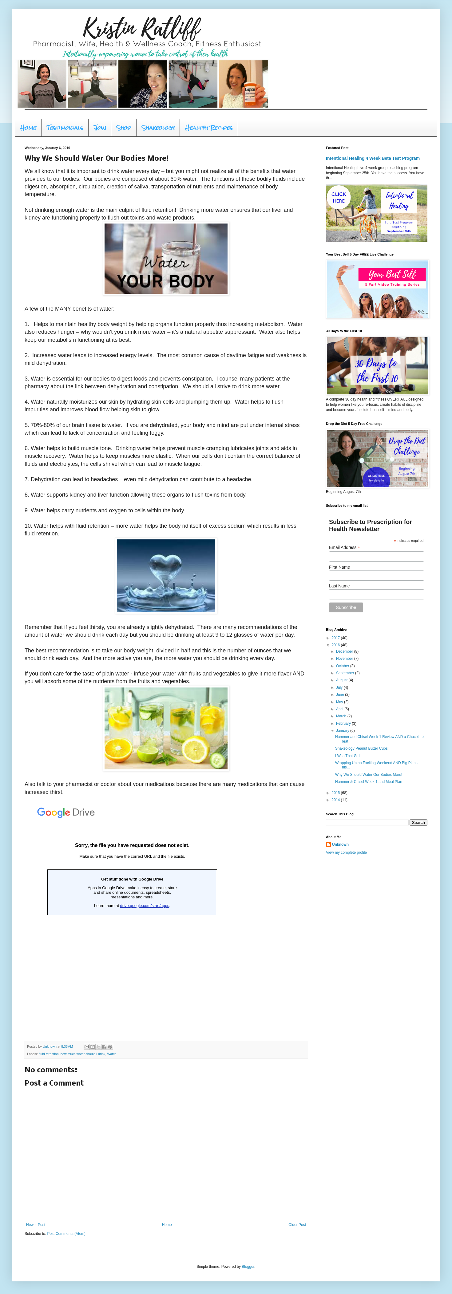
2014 (336, 800)
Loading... (132, 917)
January (343, 730)
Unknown (340, 844)
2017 (336, 638)
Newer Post (35, 1225)
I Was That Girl (347, 756)
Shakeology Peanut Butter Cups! (362, 748)
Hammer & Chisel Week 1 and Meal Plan (368, 782)
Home (28, 127)
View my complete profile (346, 852)
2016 (336, 645)
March (341, 716)
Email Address (344, 547)
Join (100, 127)
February (344, 723)
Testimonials (65, 127)
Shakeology (158, 127)
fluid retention (49, 1054)
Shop (124, 127)
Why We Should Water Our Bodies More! (368, 774)
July (340, 687)
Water (111, 1054)
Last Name (339, 585)
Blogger (248, 1266)
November (345, 658)
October (343, 666)
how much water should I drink (83, 1054)
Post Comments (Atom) (66, 1234)
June (340, 694)
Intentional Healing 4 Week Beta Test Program (373, 158)
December (345, 651)
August (342, 680)
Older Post (297, 1225)
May (340, 702)
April (340, 709)
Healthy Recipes (209, 127)
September (345, 673)
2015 (336, 793)
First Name (339, 567)
